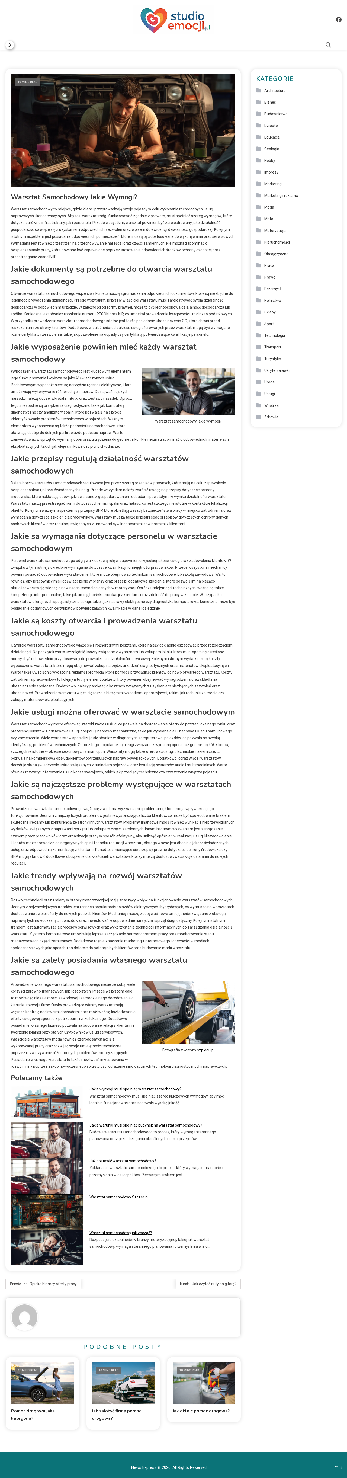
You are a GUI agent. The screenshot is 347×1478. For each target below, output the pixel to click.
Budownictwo (276, 114)
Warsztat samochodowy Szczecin (118, 1197)
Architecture (275, 90)
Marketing (273, 184)
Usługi (269, 394)
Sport (269, 324)
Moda (269, 207)
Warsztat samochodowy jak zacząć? (120, 1233)
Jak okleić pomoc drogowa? (201, 1411)
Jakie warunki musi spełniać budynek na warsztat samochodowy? (145, 1125)
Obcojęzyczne (276, 254)
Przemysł (272, 289)
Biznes (270, 102)
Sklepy (270, 312)
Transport (272, 347)
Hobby (269, 160)
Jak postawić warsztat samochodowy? (122, 1161)
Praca (269, 265)
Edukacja (272, 137)
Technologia (274, 335)
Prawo (269, 277)
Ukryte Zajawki (277, 370)
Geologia (271, 149)
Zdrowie (271, 417)
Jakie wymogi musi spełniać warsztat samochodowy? (135, 1089)
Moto (268, 219)
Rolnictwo (272, 300)
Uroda (269, 382)
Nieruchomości (277, 242)
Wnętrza (271, 405)
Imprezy (271, 172)
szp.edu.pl (205, 1050)
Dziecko (271, 125)
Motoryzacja (275, 230)
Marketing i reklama (281, 195)
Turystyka (272, 359)
